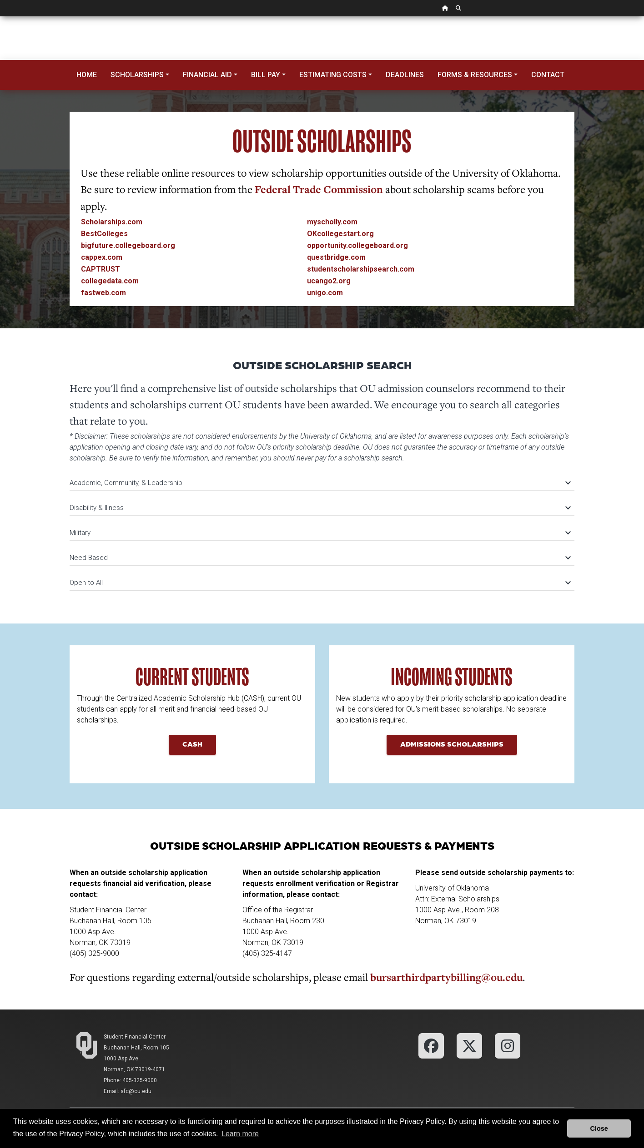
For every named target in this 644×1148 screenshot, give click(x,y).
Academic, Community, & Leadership (320, 482)
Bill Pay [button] (265, 74)
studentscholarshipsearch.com (360, 269)
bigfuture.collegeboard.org (128, 245)
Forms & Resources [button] (475, 74)
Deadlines (405, 74)
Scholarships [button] (137, 74)
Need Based (320, 557)
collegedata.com (110, 281)
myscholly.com (332, 222)
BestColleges (104, 233)
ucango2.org (329, 281)
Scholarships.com (111, 222)
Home (86, 74)
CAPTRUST (100, 269)
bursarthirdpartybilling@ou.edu (446, 977)
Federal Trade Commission (319, 189)
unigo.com (325, 292)
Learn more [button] (240, 1134)
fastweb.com (103, 292)
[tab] (322, 478)
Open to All (320, 582)
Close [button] (599, 1128)
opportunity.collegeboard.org (357, 245)
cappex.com (101, 257)
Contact (547, 74)
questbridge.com (336, 257)
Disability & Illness (320, 507)
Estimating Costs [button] (333, 74)
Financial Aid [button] (207, 74)
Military (320, 532)
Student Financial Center (135, 1037)
